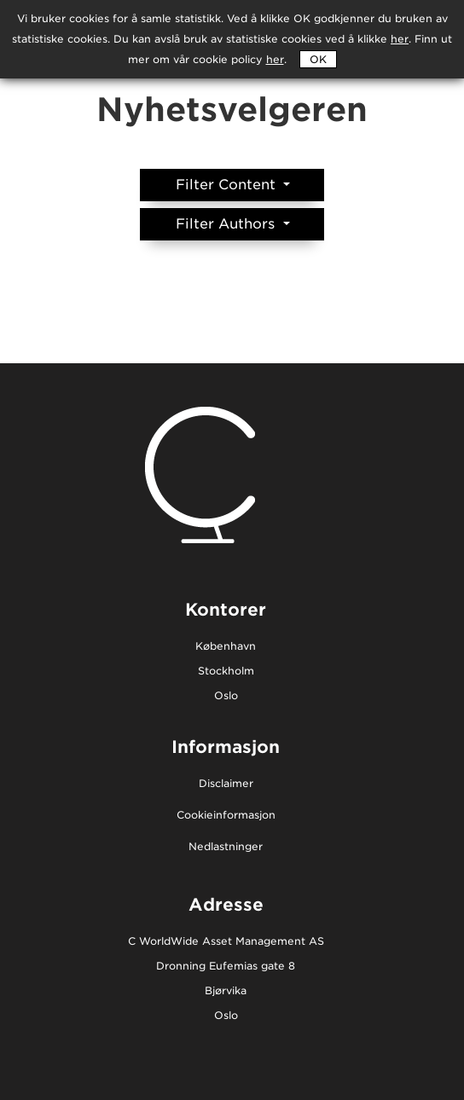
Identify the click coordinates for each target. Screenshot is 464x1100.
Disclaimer (226, 784)
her (275, 59)
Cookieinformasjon (226, 815)
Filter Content (228, 185)
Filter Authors (227, 224)
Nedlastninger (225, 847)
